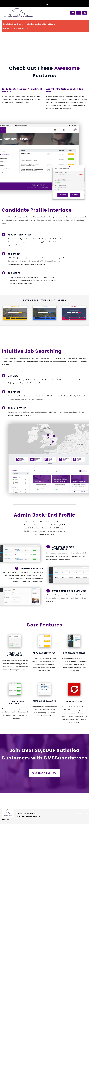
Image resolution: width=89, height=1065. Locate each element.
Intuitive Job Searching (32, 351)
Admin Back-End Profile (44, 515)
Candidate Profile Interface (37, 210)
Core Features (44, 625)
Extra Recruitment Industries (44, 300)
